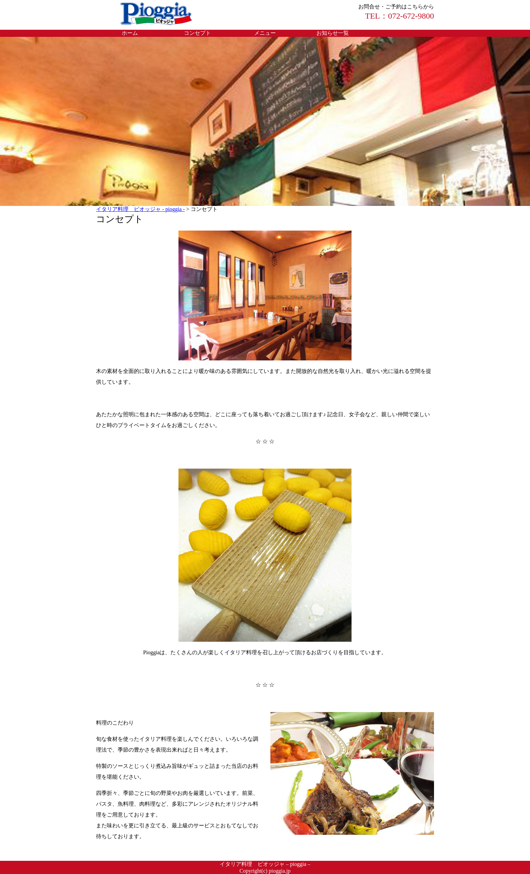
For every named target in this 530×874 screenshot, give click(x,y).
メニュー (265, 33)
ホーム (130, 33)
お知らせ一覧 (332, 33)
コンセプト (197, 33)
